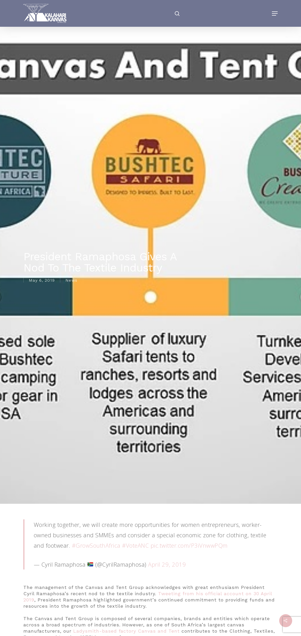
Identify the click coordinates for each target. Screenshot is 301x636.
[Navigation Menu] (275, 13)
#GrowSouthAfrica (96, 545)
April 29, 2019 (167, 564)
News (71, 280)
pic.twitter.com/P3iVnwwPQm (189, 545)
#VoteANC (135, 545)
